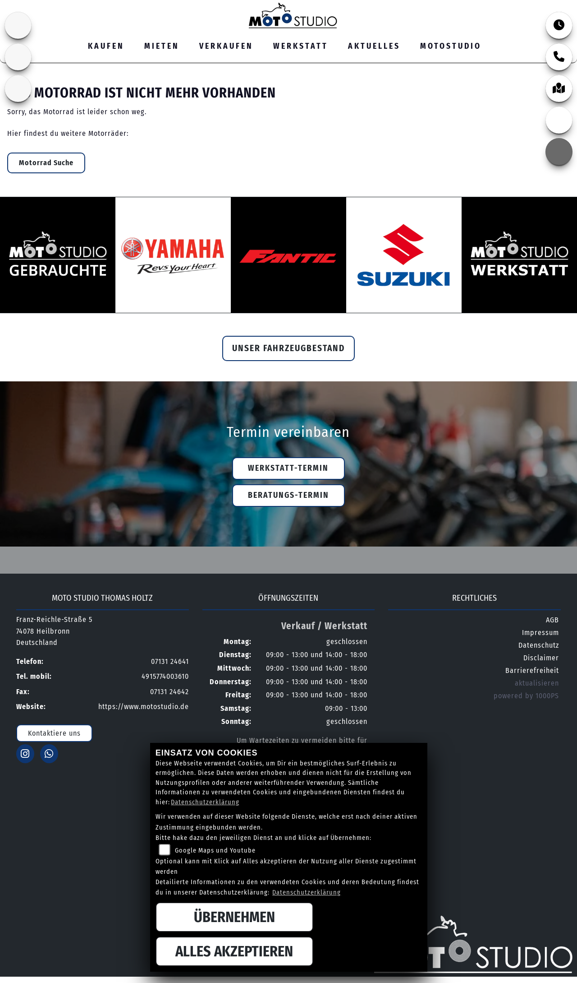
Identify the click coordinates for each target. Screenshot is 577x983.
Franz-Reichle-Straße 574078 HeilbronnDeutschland (54, 631)
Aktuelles (374, 46)
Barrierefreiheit (532, 670)
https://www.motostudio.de (143, 706)
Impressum (540, 632)
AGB (552, 620)
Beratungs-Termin (288, 495)
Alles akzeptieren (234, 951)
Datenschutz (538, 645)
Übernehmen (234, 917)
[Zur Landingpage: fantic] (18, 56)
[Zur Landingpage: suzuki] (18, 25)
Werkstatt (300, 46)
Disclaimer (541, 658)
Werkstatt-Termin (288, 468)
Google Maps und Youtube (215, 850)
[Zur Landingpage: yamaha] (18, 88)
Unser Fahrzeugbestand (288, 348)
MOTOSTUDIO (450, 46)
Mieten (161, 46)
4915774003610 (165, 676)
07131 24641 (477, 6)
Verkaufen (226, 46)
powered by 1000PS (526, 695)
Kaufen (106, 46)
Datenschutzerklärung (205, 802)
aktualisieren (537, 683)
